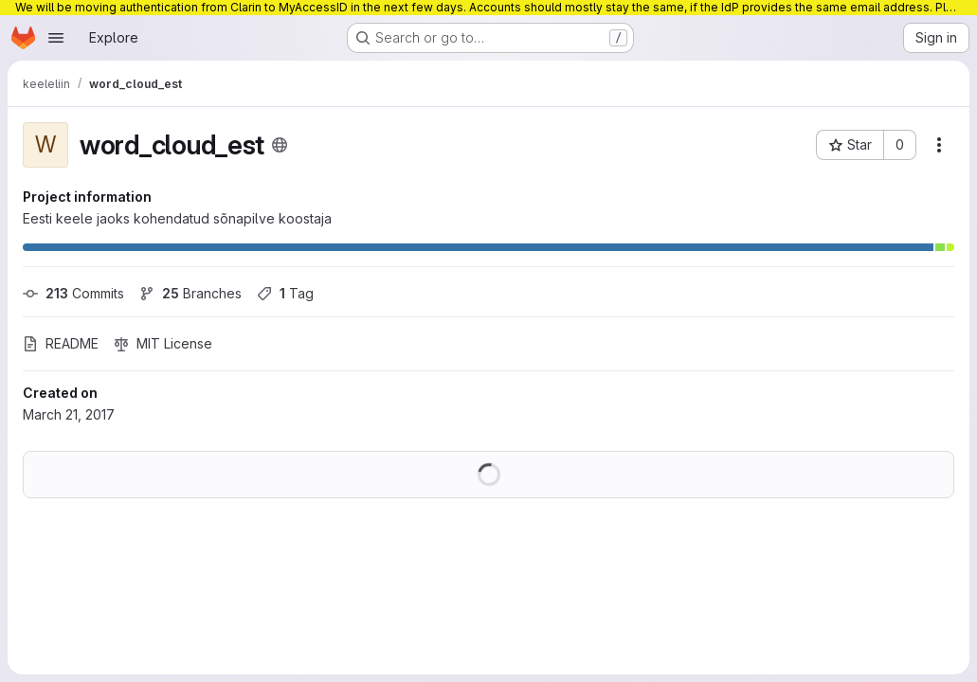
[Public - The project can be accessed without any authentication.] (279, 145)
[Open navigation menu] (56, 38)
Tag (285, 293)
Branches (190, 293)
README (61, 343)
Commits (73, 293)
